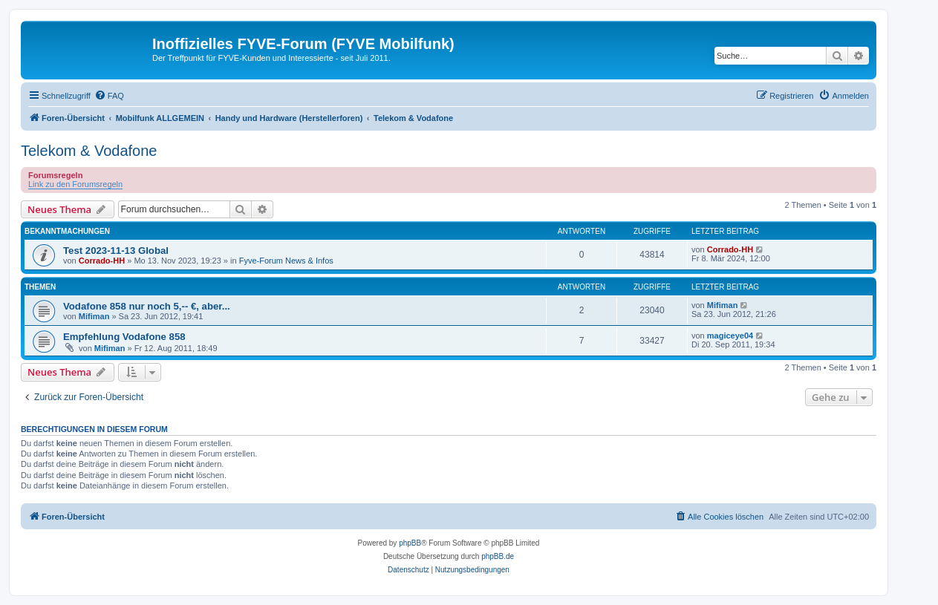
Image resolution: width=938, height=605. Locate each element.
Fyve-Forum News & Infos (286, 260)
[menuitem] (109, 96)
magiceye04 (730, 335)
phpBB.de (497, 556)
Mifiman (94, 316)
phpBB (410, 543)
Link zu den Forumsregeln (75, 184)
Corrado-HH (102, 260)
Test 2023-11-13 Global (116, 250)
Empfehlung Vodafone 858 (124, 336)
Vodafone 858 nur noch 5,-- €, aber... (146, 306)
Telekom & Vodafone (89, 151)
